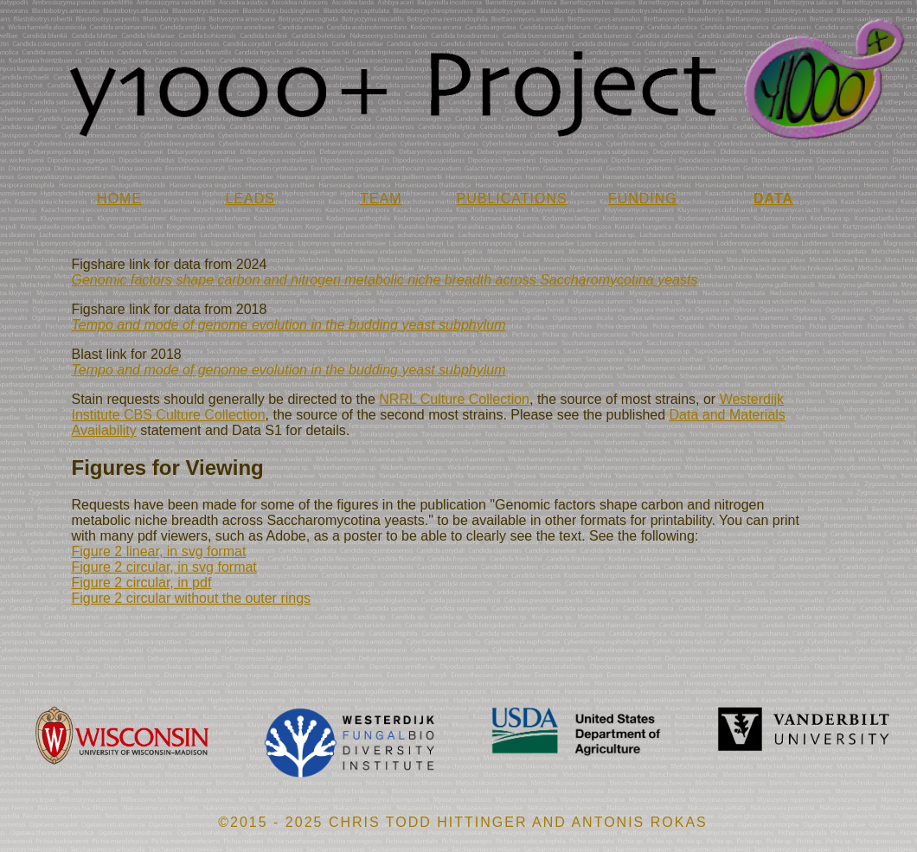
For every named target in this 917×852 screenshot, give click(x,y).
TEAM (380, 198)
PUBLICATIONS (512, 198)
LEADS (250, 198)
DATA (773, 198)
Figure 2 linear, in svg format (159, 551)
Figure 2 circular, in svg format (164, 567)
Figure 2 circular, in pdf (142, 582)
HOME (119, 198)
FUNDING (642, 198)
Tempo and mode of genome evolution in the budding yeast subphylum (289, 324)
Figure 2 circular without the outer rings (191, 598)
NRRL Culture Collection (454, 399)
